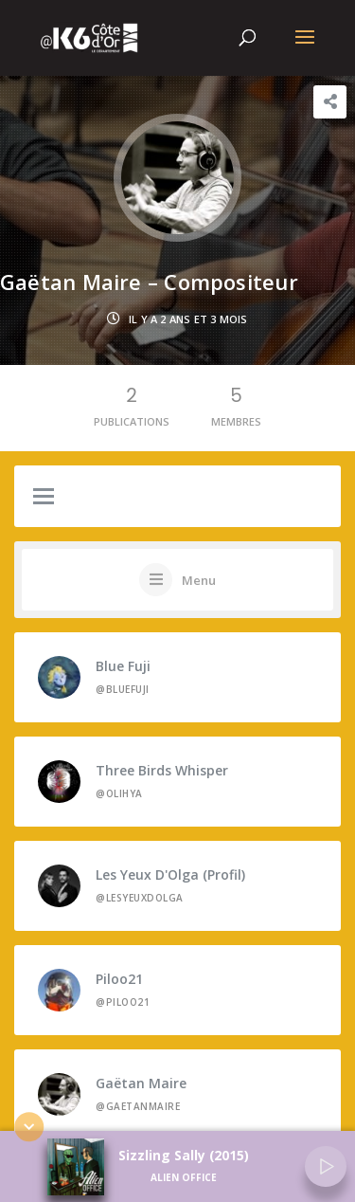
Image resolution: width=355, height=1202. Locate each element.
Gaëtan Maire (141, 1083)
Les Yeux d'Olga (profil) (170, 874)
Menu (199, 580)
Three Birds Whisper (162, 770)
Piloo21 (119, 979)
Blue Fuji (123, 666)
